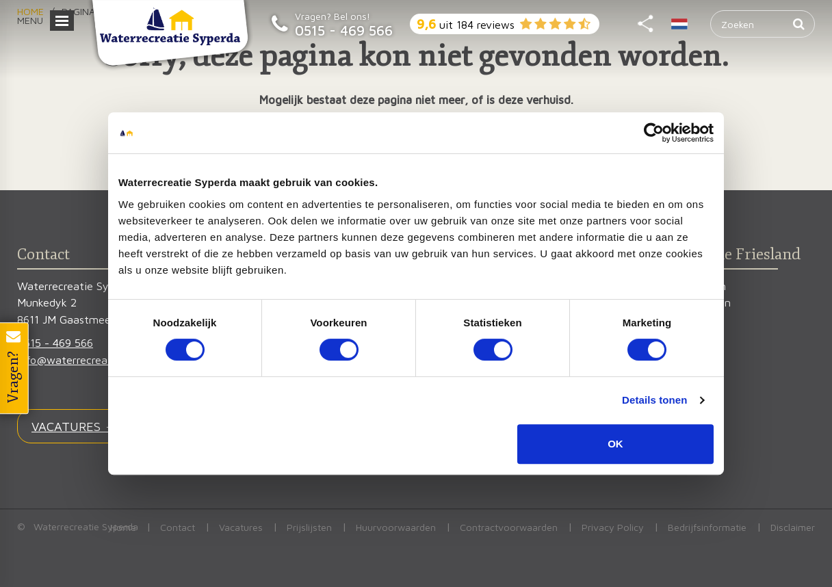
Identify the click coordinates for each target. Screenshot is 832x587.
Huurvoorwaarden (396, 527)
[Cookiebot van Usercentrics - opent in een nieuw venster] (654, 132)
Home (123, 527)
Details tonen (654, 400)
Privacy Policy (613, 527)
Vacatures (241, 527)
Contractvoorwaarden (509, 527)
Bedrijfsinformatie (707, 527)
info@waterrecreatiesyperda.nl (93, 359)
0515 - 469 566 (344, 30)
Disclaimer (792, 527)
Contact (177, 527)
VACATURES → (73, 426)
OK (615, 443)
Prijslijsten (309, 527)
